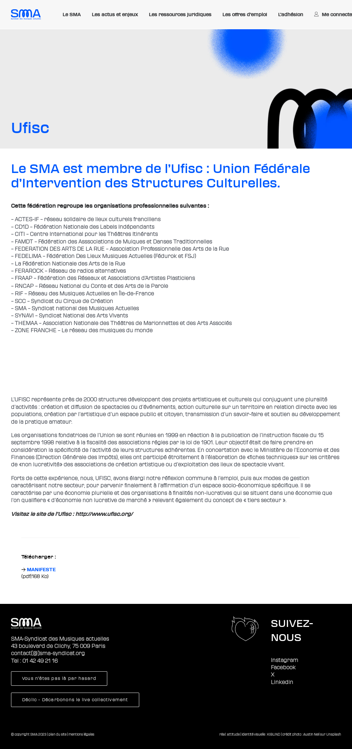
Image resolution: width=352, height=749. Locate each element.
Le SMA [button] (72, 14)
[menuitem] (72, 14)
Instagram (284, 660)
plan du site (57, 734)
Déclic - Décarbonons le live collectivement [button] (75, 699)
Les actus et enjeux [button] (115, 14)
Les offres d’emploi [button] (244, 14)
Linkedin (282, 682)
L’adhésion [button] (290, 14)
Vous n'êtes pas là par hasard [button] (59, 678)
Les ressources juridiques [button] (180, 14)
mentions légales (81, 734)
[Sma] (26, 14)
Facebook (283, 667)
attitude (233, 734)
